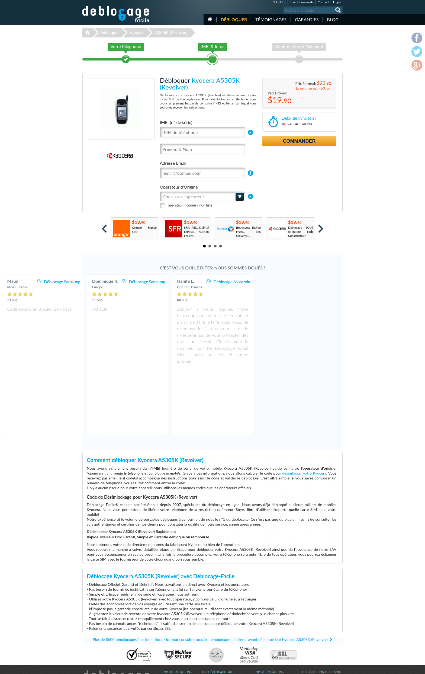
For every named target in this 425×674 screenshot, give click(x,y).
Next (320, 228)
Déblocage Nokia (173, 634)
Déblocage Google (174, 646)
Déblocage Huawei (174, 638)
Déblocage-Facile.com (116, 614)
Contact (323, 2)
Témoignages (270, 19)
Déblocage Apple (173, 618)
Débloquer (234, 19)
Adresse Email (173, 163)
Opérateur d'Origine (179, 186)
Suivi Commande (302, 2)
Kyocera (136, 32)
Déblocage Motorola (316, 281)
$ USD (278, 2)
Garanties (306, 19)
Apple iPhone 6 (264, 622)
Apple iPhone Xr (264, 618)
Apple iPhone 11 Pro (267, 646)
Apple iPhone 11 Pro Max (270, 630)
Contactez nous (312, 617)
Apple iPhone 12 (265, 638)
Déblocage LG (171, 626)
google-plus (338, 667)
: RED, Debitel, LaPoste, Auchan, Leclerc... (197, 231)
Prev (104, 228)
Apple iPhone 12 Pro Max (270, 626)
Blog (333, 19)
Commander (299, 141)
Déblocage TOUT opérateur (301, 231)
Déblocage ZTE (172, 642)
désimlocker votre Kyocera (304, 408)
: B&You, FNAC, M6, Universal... (249, 231)
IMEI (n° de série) (176, 122)
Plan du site (309, 630)
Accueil (210, 19)
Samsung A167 (263, 642)
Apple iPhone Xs (264, 634)
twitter (328, 667)
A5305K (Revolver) (171, 32)
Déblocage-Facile (116, 14)
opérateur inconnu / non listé (190, 205)
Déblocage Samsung (147, 281)
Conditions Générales (316, 622)
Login (337, 2)
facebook (317, 667)
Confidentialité (311, 626)
